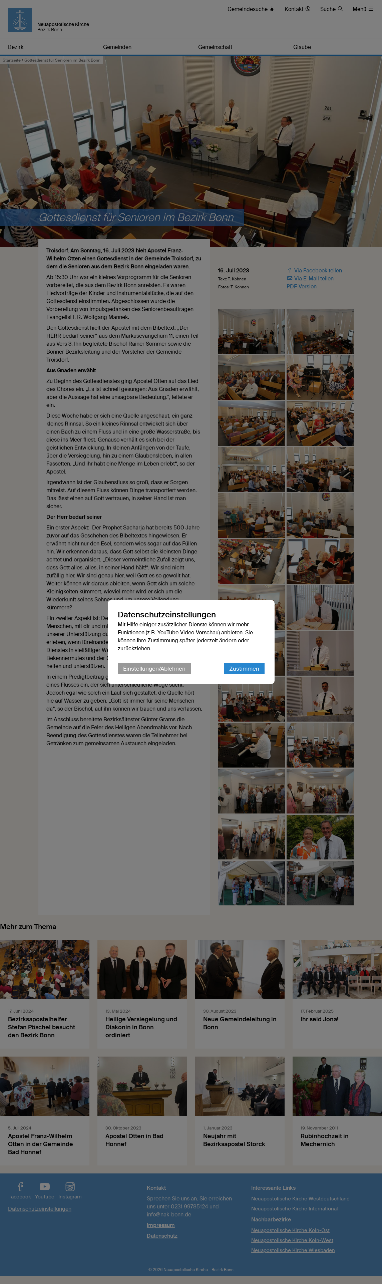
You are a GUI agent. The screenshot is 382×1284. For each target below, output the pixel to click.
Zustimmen (244, 668)
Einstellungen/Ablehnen (154, 668)
